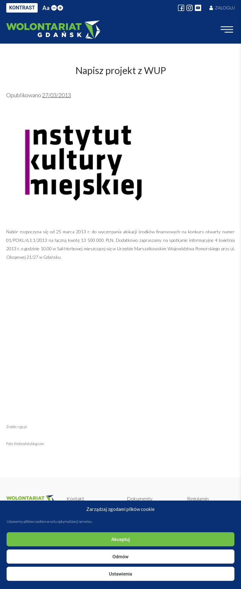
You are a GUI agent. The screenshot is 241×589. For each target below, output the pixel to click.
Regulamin (198, 498)
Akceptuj (120, 539)
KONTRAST (22, 8)
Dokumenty (140, 498)
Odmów (120, 557)
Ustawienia (120, 574)
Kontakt (75, 498)
